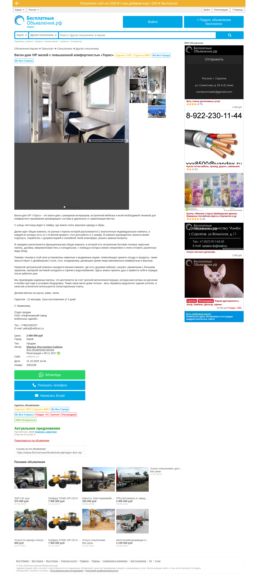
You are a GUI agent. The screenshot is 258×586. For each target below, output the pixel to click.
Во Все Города (161, 55)
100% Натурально (25, 420)
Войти (207, 9)
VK (150, 561)
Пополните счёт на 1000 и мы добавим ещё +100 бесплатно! (129, 3)
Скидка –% (42, 414)
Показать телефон (50, 385)
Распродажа (69, 414)
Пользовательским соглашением (66, 570)
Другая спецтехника (87, 48)
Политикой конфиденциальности (101, 570)
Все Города (37, 561)
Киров (19, 9)
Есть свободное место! (198, 314)
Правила (84, 561)
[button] (64, 207)
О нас (158, 561)
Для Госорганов (138, 561)
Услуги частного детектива (201, 252)
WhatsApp (50, 375)
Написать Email (49, 395)
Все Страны (52, 561)
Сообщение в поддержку (115, 561)
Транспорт (47, 48)
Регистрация (221, 9)
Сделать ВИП (142, 55)
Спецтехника (64, 48)
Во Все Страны (24, 60)
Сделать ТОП (123, 55)
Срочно (55, 414)
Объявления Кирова (26, 48)
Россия (33, 9)
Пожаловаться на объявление (31, 440)
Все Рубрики (22, 561)
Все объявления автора (40, 349)
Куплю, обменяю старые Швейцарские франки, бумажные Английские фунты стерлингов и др (212, 214)
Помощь (96, 561)
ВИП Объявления (194, 43)
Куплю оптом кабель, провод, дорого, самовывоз (213, 166)
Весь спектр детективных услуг (203, 101)
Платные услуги (69, 561)
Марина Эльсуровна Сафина (44, 346)
